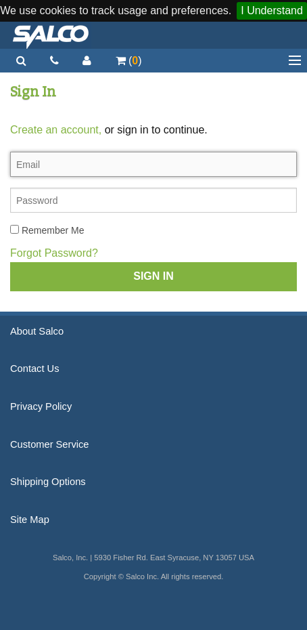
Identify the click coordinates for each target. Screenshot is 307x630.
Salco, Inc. (50, 35)
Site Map (29, 519)
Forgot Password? (54, 253)
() (129, 60)
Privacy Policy (41, 406)
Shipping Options (48, 481)
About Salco (37, 331)
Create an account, (55, 129)
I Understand (272, 10)
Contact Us (35, 368)
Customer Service (49, 444)
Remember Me (47, 230)
